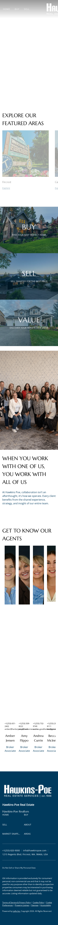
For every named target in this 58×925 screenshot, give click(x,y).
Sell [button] (26, 9)
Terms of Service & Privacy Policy (16, 902)
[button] (6, 815)
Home (6, 9)
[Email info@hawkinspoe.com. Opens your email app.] (34, 850)
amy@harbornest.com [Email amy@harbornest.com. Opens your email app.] (28, 729)
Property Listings (22, 905)
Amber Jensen (10, 738)
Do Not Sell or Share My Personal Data (19, 867)
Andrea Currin (38, 738)
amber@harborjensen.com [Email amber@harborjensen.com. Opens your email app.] (16, 729)
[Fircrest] (25, 188)
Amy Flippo (24, 738)
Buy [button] (17, 9)
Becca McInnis (52, 738)
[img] (10, 575)
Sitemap (34, 905)
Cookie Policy (38, 902)
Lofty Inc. (16, 911)
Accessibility (45, 905)
